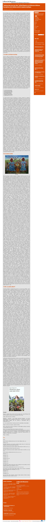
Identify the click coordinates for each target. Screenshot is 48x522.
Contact (23, 521)
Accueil (3, 2)
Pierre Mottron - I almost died (8, 510)
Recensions (36, 20)
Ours (17, 490)
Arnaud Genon (42, 90)
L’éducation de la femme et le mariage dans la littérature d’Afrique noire (39, 50)
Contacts (18, 488)
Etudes (10, 2)
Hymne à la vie (37, 89)
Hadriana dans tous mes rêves (39, 42)
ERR (34, 29)
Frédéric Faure (42, 87)
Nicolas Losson (12, 515)
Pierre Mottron (12, 511)
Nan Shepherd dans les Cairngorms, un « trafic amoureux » (40, 72)
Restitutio (35, 27)
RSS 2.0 (30, 521)
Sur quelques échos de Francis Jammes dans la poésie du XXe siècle (39, 81)
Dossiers (35, 23)
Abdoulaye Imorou (41, 78)
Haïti (36, 44)
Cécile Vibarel (41, 74)
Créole (36, 41)
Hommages (36, 17)
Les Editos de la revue (38, 19)
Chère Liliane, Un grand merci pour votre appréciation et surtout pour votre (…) (10, 484)
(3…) (43, 46)
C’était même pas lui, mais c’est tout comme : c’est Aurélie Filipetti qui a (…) (9, 494)
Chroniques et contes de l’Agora (39, 13)
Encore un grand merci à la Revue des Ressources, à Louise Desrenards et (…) (9, 497)
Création (35, 22)
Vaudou (43, 44)
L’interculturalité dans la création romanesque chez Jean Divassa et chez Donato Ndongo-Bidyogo (39, 55)
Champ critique (7, 2)
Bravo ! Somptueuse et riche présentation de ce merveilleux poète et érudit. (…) (10, 487)
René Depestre (39, 44)
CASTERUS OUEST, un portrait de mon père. (10, 513)
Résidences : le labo (37, 30)
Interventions (37, 18)
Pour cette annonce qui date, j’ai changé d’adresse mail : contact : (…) (9, 491)
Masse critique (36, 26)
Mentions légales (19, 489)
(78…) (36, 69)
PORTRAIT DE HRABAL (37, 85)
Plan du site (26, 521)
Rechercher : (36, 34)
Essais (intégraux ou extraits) (39, 14)
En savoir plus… (19, 486)
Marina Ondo (11, 9)
